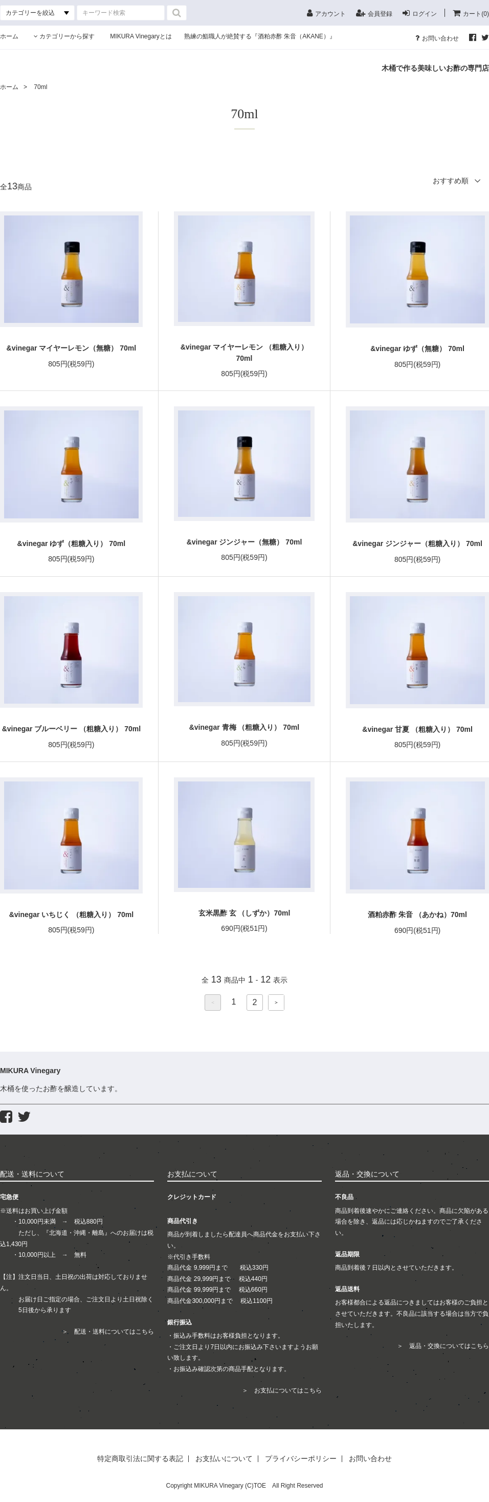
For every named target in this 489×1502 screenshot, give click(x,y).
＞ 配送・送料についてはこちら (108, 1331)
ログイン (420, 13)
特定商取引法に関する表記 (140, 1458)
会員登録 (374, 13)
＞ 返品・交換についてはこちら (443, 1345)
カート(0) (471, 13)
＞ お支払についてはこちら (282, 1390)
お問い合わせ (437, 37)
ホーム (9, 36)
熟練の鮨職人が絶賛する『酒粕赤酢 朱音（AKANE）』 (260, 36)
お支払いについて (224, 1458)
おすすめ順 (451, 181)
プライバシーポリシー (301, 1458)
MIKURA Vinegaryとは (147, 36)
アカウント (326, 13)
